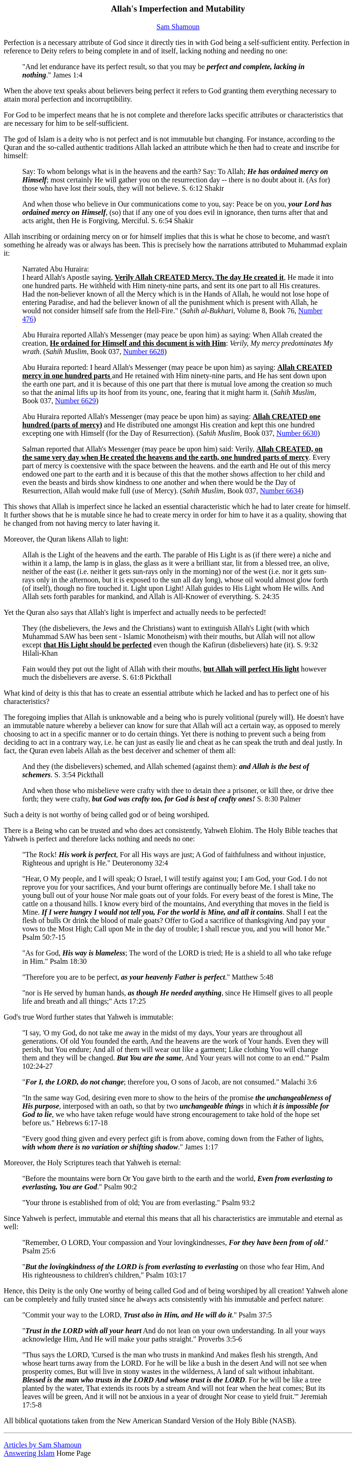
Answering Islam (29, 1453)
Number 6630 (296, 433)
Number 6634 (280, 491)
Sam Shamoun (178, 27)
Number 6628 (143, 351)
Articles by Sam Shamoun (43, 1445)
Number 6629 (75, 401)
